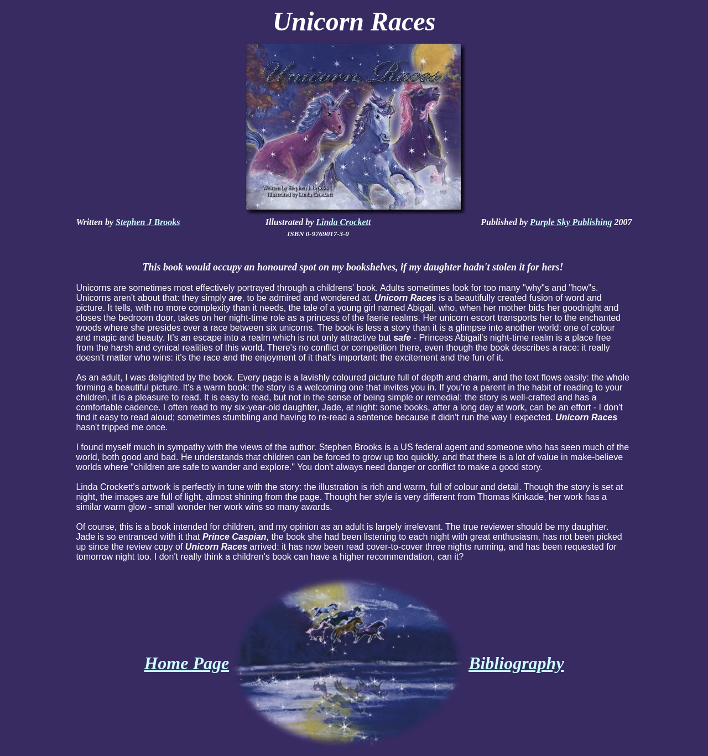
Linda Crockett (343, 222)
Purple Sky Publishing (571, 222)
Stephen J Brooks (148, 222)
